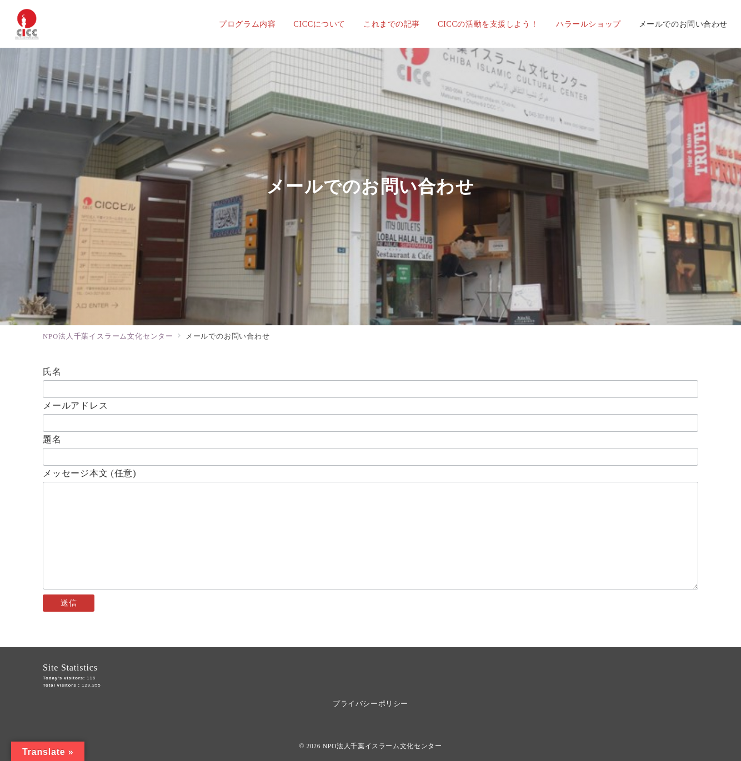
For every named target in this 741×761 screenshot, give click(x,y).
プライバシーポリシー (370, 703)
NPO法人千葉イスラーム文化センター (382, 746)
